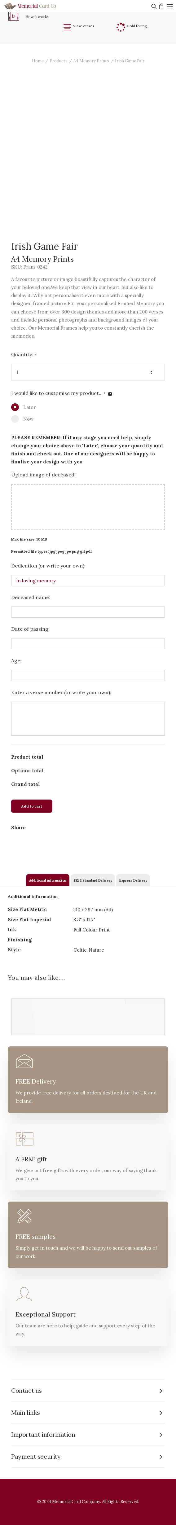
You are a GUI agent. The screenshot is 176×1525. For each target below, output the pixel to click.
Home (38, 61)
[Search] (153, 6)
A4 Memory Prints (91, 61)
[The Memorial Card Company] (37, 6)
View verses (83, 26)
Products (59, 61)
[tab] (47, 880)
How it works (37, 16)
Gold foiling (137, 26)
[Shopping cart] (160, 6)
